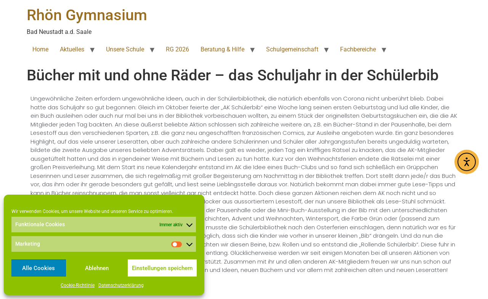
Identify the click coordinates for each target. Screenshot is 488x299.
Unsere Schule (125, 49)
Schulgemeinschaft (292, 49)
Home (40, 49)
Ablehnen (97, 268)
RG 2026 (177, 49)
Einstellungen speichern (162, 268)
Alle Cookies (38, 268)
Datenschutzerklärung (121, 285)
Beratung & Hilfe (222, 49)
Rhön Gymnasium (87, 15)
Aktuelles (72, 49)
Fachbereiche (358, 49)
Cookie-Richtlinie (78, 285)
